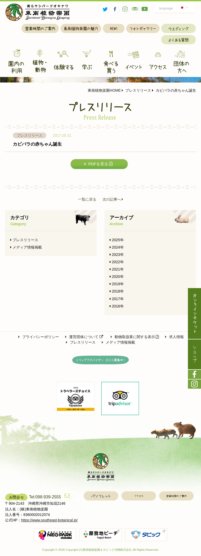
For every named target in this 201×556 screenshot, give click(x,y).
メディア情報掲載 (26, 247)
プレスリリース (136, 90)
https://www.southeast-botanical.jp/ (49, 520)
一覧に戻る (87, 199)
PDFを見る (99, 164)
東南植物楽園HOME (104, 90)
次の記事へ (113, 199)
